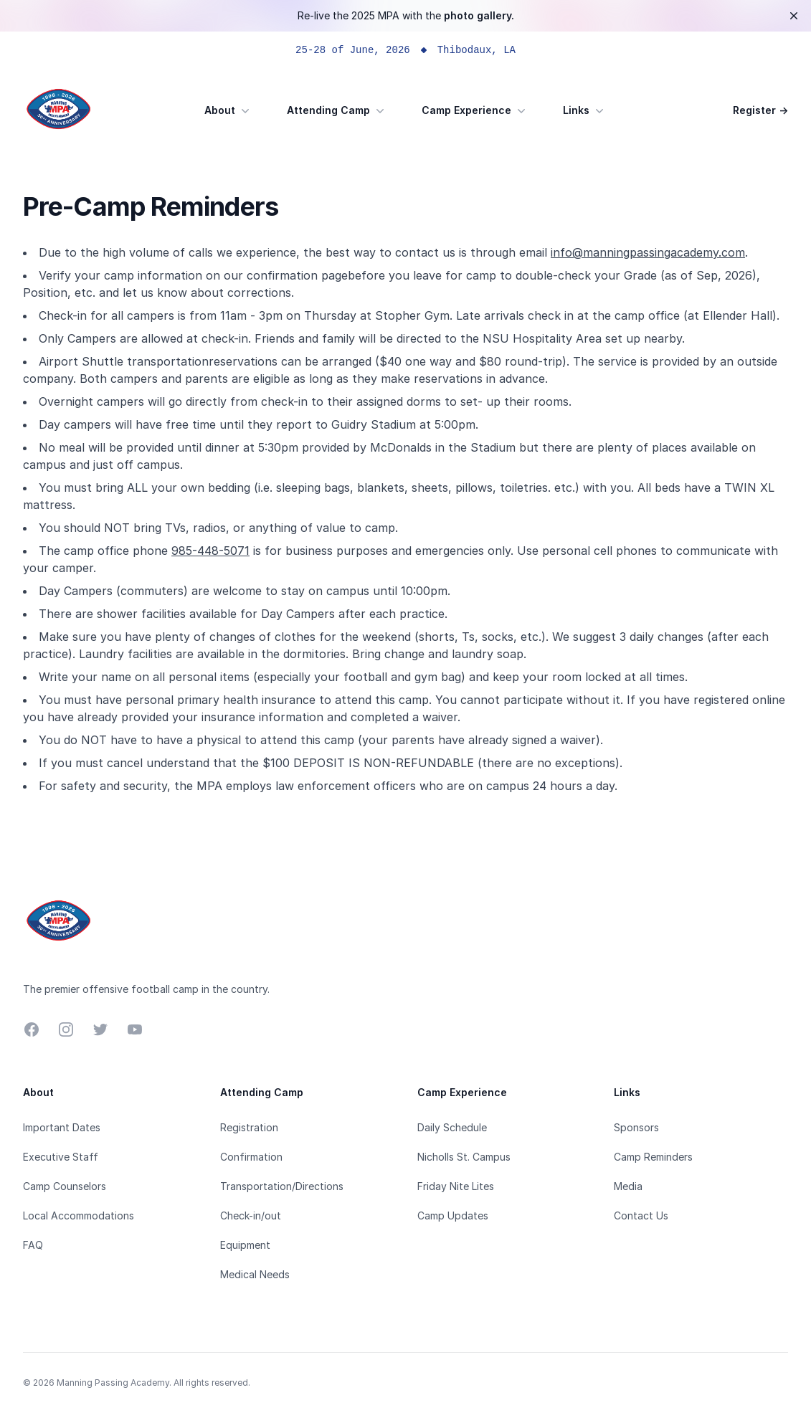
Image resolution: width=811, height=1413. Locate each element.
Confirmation (251, 1157)
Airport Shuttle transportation (124, 361)
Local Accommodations (78, 1215)
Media (628, 1186)
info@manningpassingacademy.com (648, 252)
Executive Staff (60, 1157)
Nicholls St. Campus (464, 1157)
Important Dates (61, 1127)
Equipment (245, 1245)
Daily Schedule (452, 1127)
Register (760, 110)
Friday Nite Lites (455, 1186)
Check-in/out (250, 1215)
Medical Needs (255, 1274)
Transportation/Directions (281, 1186)
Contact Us (641, 1215)
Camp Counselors (64, 1186)
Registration (249, 1127)
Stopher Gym (412, 315)
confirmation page (297, 275)
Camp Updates (452, 1215)
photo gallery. (479, 15)
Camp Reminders (653, 1157)
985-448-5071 (210, 550)
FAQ (33, 1245)
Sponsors (636, 1127)
